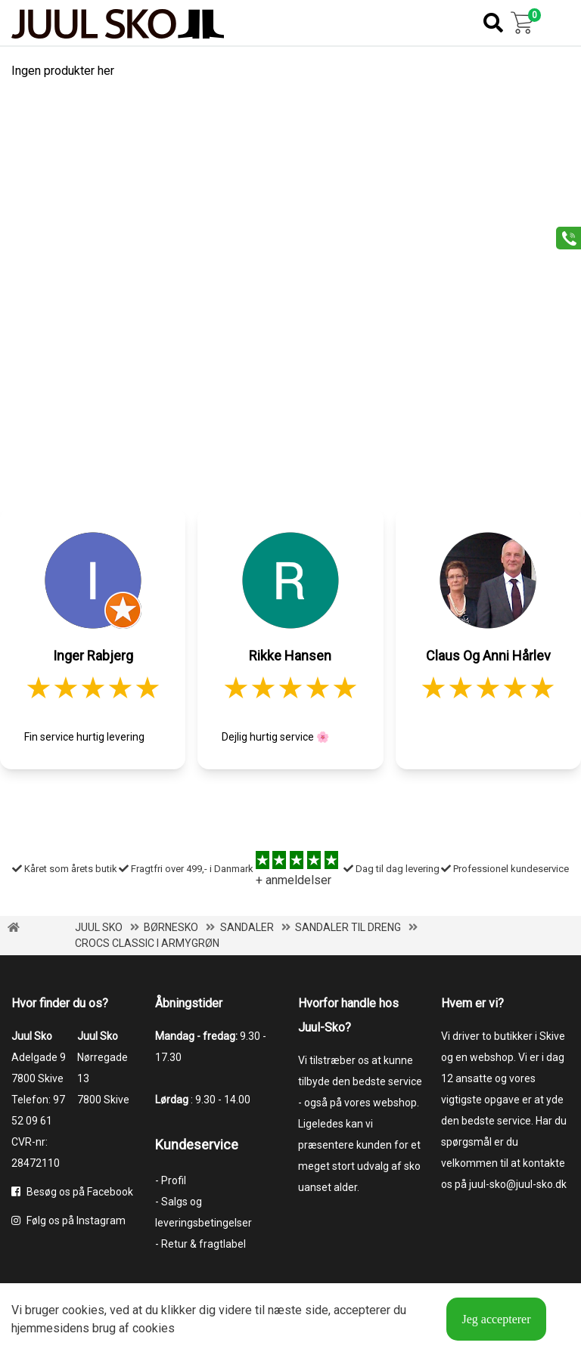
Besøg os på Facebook (72, 1192)
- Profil (170, 1180)
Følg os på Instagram (68, 1220)
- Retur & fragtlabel (200, 1244)
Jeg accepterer (495, 1319)
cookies (83, 1310)
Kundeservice (196, 1144)
